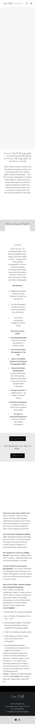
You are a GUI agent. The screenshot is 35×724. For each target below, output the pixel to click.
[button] (31, 3)
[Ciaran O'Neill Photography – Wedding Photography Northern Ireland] (13, 3)
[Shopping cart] (26, 3)
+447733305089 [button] (17, 439)
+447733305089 (19, 709)
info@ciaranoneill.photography (18, 712)
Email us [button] (17, 456)
